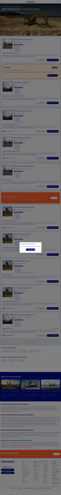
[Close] (40, 243)
